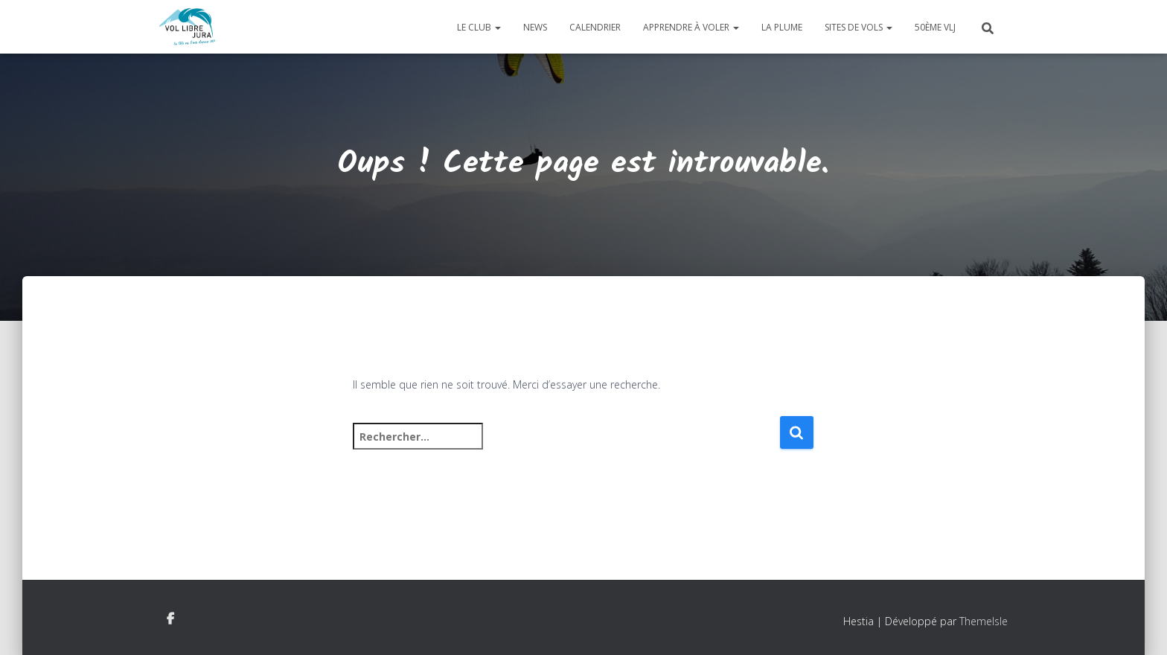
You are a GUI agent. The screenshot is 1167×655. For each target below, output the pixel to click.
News (535, 27)
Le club (479, 27)
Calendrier (595, 27)
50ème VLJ (935, 27)
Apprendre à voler (691, 27)
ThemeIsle (983, 621)
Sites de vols (858, 27)
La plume (781, 27)
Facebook (170, 619)
